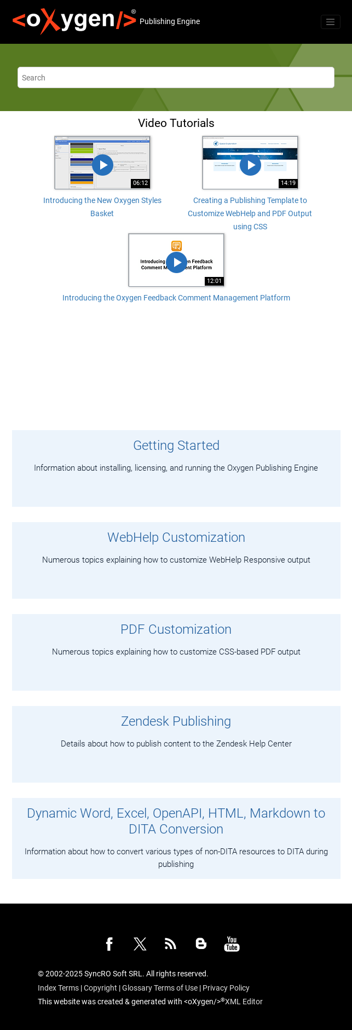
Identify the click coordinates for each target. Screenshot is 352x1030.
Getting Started (176, 445)
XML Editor (244, 1001)
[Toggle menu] (331, 22)
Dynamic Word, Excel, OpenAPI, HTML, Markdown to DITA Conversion (176, 821)
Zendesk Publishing (176, 721)
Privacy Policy (226, 987)
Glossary (137, 987)
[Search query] (176, 77)
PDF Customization (176, 629)
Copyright (100, 987)
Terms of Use (176, 987)
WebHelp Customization (176, 537)
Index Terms (58, 987)
